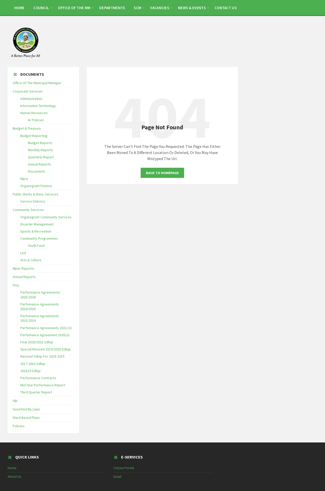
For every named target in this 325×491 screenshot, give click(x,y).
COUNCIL (41, 7)
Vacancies (159, 7)
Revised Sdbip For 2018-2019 (42, 356)
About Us (14, 476)
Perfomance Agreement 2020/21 (45, 335)
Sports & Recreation (35, 231)
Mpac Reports (23, 268)
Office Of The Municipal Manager (37, 83)
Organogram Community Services (46, 217)
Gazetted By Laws (26, 409)
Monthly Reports (40, 150)
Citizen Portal (123, 468)
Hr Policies (36, 120)
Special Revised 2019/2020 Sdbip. (45, 349)
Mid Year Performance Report (42, 385)
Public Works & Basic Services (35, 194)
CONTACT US (226, 7)
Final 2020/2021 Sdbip (36, 342)
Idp (15, 400)
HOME (19, 7)
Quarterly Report (41, 157)
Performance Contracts (38, 378)
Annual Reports (39, 164)
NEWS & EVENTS (192, 7)
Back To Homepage (162, 173)
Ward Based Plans (26, 417)
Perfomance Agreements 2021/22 (46, 328)
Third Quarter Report (36, 392)
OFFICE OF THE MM (74, 7)
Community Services (28, 209)
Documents (36, 171)
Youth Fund (36, 245)
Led (23, 253)
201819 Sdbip (30, 371)
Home (12, 468)
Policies (19, 426)
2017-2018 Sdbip (32, 363)
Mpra (24, 178)
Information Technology (38, 105)
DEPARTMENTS (112, 7)
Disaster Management (37, 224)
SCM (137, 7)
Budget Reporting (33, 135)
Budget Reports (40, 143)
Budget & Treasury (27, 128)
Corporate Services (28, 91)
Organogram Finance (36, 185)
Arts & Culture (30, 260)
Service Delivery (32, 201)
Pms (16, 285)
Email (117, 476)
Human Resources (34, 113)
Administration (31, 98)
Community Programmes (39, 238)
